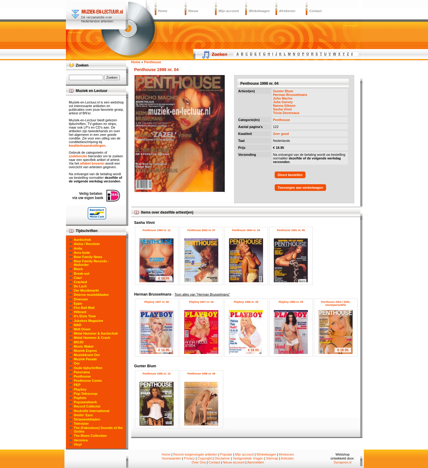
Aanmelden (255, 462)
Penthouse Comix (88, 380)
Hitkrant (80, 312)
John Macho (282, 98)
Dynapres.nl (342, 462)
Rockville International (91, 411)
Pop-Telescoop (85, 393)
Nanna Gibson (284, 105)
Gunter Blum (283, 91)
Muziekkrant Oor (87, 355)
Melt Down (82, 329)
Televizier (81, 423)
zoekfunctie (78, 156)
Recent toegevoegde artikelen (195, 454)
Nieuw (193, 11)
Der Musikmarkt (86, 290)
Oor (77, 363)
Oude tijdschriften (88, 368)
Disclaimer (222, 458)
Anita (78, 248)
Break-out (81, 273)
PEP (77, 385)
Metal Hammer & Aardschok (96, 333)
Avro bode (82, 252)
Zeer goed (281, 134)
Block (78, 269)
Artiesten (287, 458)
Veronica (81, 440)
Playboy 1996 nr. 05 (246, 301)
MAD (77, 325)
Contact (315, 11)
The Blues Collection (90, 435)
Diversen (81, 299)
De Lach (80, 286)
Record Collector (87, 406)
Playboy (80, 389)
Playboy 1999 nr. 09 (291, 301)
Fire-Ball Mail (84, 307)
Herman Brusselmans (290, 95)
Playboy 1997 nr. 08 (156, 301)
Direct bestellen (290, 175)
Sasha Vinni (282, 109)
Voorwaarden (171, 458)
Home (163, 11)
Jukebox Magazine (88, 320)
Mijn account (229, 11)
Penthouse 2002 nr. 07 (201, 230)
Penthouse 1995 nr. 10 (156, 373)
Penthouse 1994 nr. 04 (246, 230)
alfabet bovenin (92, 163)
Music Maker (84, 346)
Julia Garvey (283, 102)
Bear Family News (88, 257)
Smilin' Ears (83, 415)
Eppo (78, 303)
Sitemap (272, 458)
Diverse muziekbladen (91, 294)
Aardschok (82, 239)
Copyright (205, 458)
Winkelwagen (259, 11)
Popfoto (80, 398)
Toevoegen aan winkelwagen (300, 187)
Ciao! (78, 278)
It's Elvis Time (85, 316)
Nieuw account (233, 462)
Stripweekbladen (87, 419)
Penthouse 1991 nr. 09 (291, 230)
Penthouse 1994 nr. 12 (156, 230)
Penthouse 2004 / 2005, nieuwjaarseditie (335, 303)
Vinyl (78, 444)
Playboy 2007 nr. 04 (201, 301)
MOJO (78, 342)
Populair (226, 454)
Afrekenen (287, 11)
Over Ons (198, 462)
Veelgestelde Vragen (248, 458)
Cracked (80, 282)
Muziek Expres (85, 350)
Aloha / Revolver (87, 244)
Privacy (189, 458)
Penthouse (281, 120)
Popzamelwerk (85, 402)
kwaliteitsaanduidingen (87, 145)
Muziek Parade (85, 359)
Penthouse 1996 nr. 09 (201, 373)
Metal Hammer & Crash (92, 337)
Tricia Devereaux (286, 113)
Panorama (82, 372)
